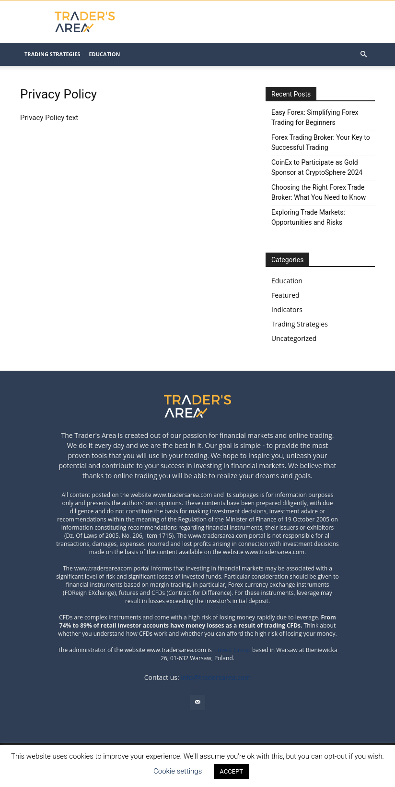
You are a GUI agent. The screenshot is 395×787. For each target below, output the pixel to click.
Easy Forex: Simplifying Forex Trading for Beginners (315, 117)
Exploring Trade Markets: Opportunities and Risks (308, 217)
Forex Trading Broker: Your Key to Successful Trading (320, 142)
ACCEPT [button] (231, 771)
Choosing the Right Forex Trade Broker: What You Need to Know (318, 192)
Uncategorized (293, 338)
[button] (363, 54)
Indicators (286, 309)
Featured (285, 295)
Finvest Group (232, 650)
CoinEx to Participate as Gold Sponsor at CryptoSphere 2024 (316, 167)
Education (104, 54)
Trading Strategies (52, 54)
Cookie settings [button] (177, 771)
